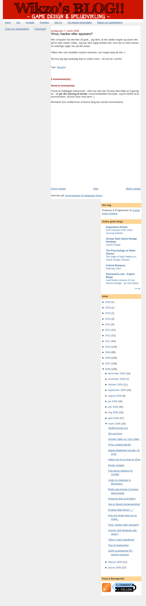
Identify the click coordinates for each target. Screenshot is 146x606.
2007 (108, 363)
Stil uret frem (115, 433)
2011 (108, 341)
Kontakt (30, 22)
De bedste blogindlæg (80, 22)
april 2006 (113, 418)
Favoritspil (40, 28)
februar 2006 (115, 562)
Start (95, 188)
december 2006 (116, 373)
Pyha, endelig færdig (119, 444)
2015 (108, 318)
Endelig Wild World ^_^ (120, 509)
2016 (108, 313)
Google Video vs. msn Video (123, 439)
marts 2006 (114, 423)
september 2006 (117, 390)
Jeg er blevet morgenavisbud (124, 504)
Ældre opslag (133, 188)
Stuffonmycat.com (118, 428)
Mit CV (58, 22)
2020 (108, 302)
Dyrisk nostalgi (116, 465)
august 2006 (115, 395)
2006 (108, 369)
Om (18, 22)
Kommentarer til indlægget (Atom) (83, 195)
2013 (108, 329)
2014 (108, 324)
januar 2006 (114, 567)
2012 (108, 335)
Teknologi (61, 67)
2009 (108, 352)
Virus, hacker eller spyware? (72, 34)
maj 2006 (113, 412)
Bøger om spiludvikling (109, 22)
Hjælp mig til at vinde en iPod (124, 459)
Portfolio (44, 22)
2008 (108, 357)
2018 (108, 307)
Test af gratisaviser (118, 545)
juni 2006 (113, 406)
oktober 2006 (115, 384)
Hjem (8, 22)
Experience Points (116, 227)
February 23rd (113, 268)
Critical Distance (115, 265)
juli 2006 (112, 401)
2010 (108, 346)
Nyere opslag (58, 188)
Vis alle (137, 288)
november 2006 (116, 379)
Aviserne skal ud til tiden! (122, 498)
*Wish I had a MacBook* (121, 539)
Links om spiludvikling (17, 28)
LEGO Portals (113, 245)
